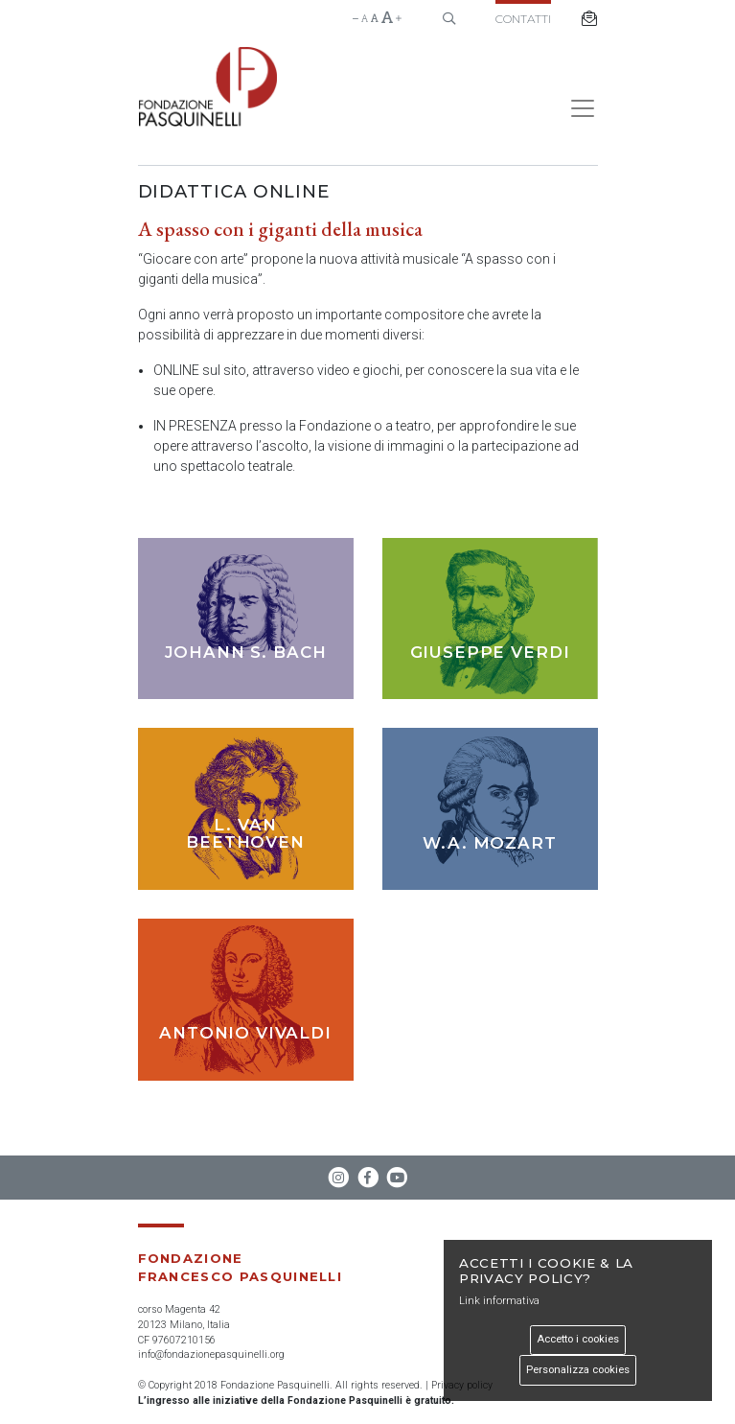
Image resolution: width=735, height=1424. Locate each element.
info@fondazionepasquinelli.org (211, 1354)
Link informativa (499, 1301)
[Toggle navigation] (577, 108)
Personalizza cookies (578, 1370)
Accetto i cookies (578, 1339)
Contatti (523, 19)
